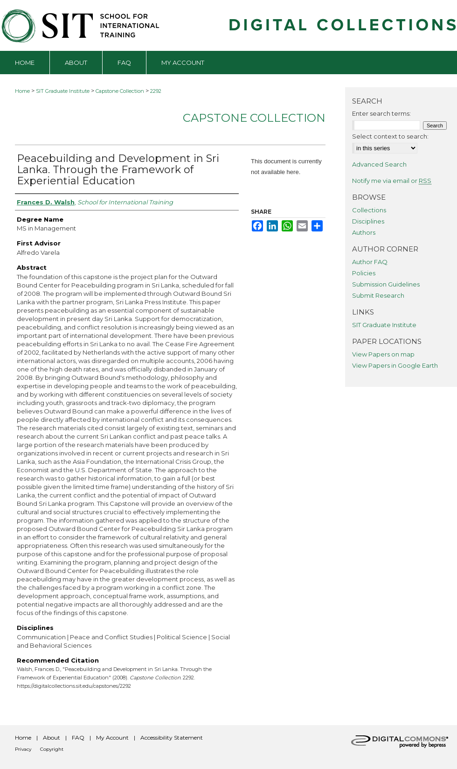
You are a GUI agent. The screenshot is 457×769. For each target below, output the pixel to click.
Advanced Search (379, 164)
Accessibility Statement (171, 737)
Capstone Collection (120, 91)
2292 (155, 91)
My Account (112, 737)
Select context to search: (390, 136)
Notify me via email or (391, 180)
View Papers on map (383, 354)
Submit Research (378, 295)
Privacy (23, 749)
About (51, 737)
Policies (363, 273)
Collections (369, 210)
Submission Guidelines (386, 284)
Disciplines (368, 221)
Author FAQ (370, 262)
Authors (363, 232)
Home (22, 91)
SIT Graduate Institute (63, 91)
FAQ (78, 737)
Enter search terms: (381, 113)
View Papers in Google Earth (395, 365)
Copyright (51, 749)
